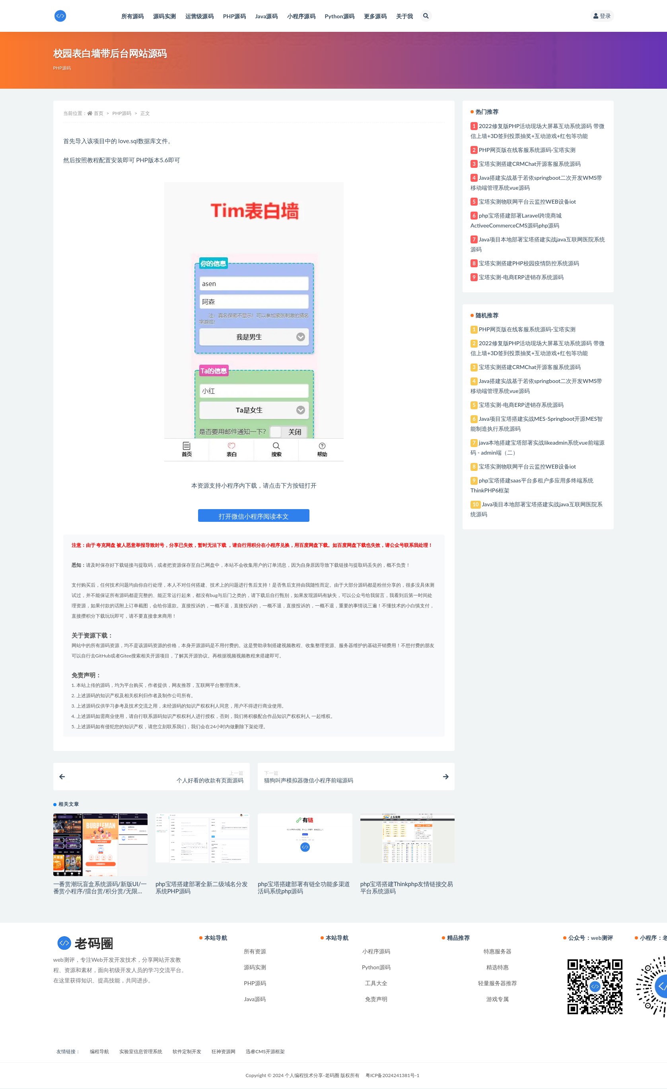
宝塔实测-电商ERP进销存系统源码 (521, 277)
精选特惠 (497, 968)
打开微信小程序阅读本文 (254, 516)
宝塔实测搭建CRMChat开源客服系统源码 (530, 163)
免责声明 (376, 999)
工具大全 (376, 983)
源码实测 (255, 968)
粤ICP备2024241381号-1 (393, 1076)
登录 (602, 15)
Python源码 (376, 968)
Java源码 (255, 999)
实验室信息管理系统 (140, 1052)
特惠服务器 (497, 952)
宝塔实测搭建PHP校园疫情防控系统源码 (529, 263)
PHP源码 (62, 67)
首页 (98, 113)
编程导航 (99, 1052)
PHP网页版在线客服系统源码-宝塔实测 (527, 149)
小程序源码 (376, 952)
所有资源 (255, 952)
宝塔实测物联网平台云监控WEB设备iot (527, 201)
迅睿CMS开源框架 (265, 1052)
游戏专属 (497, 999)
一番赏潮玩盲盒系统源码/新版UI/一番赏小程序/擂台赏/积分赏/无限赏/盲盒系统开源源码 (100, 891)
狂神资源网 (223, 1052)
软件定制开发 (187, 1052)
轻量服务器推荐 (497, 983)
